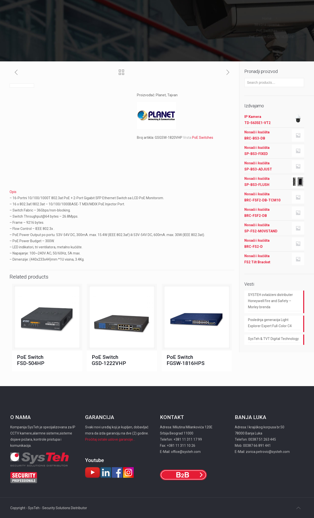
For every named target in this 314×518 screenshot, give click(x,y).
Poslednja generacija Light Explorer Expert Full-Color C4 (270, 323)
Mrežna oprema (267, 25)
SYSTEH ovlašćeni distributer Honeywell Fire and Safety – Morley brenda (270, 301)
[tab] (122, 192)
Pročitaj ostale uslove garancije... (110, 439)
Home (267, 18)
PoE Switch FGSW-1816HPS (186, 360)
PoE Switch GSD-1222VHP (109, 360)
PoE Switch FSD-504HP (30, 360)
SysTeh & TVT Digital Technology (273, 339)
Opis (13, 192)
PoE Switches (266, 31)
